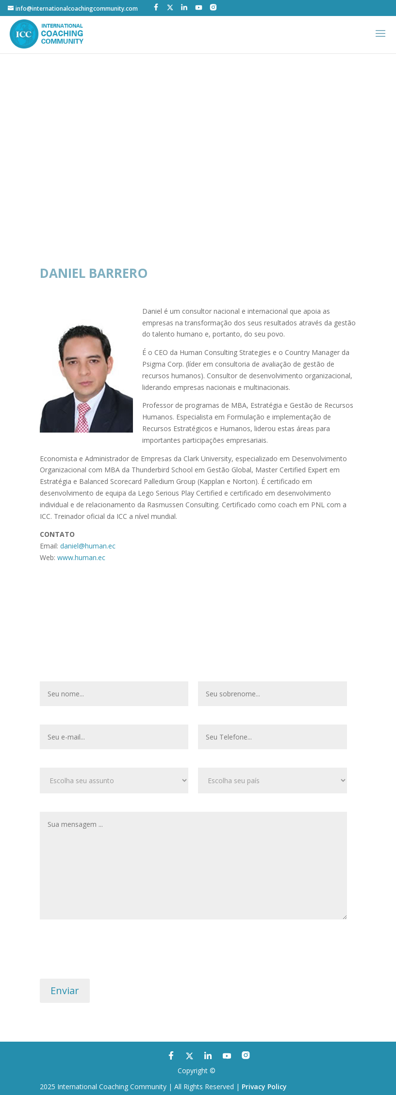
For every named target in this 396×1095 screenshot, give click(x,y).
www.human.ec (81, 557)
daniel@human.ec (88, 545)
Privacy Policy (264, 1086)
